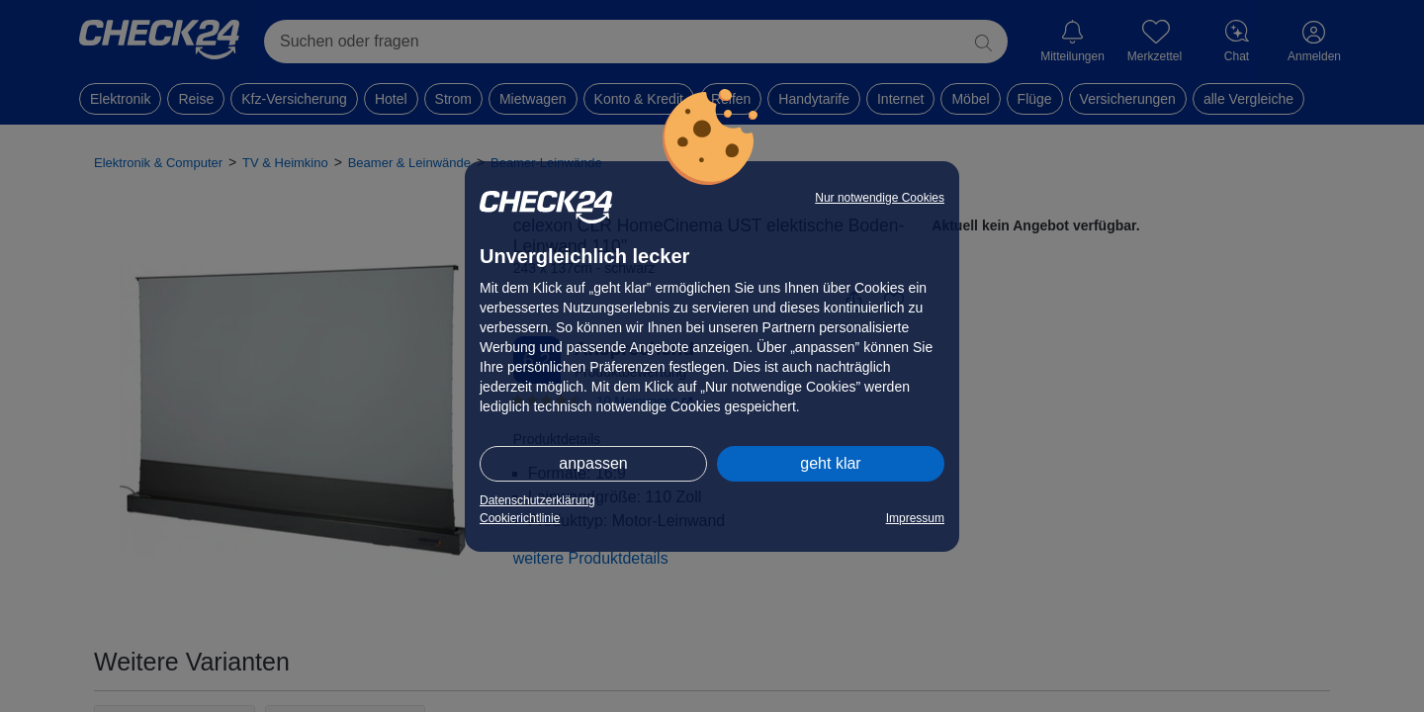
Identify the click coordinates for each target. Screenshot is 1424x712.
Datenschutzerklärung (537, 500)
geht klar (830, 463)
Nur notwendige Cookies (879, 198)
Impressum (915, 518)
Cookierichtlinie (520, 518)
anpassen (593, 463)
